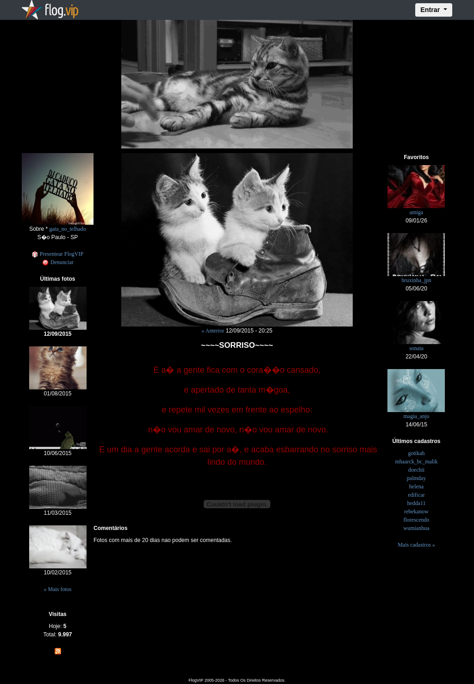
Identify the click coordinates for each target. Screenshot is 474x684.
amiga (416, 212)
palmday (416, 478)
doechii (416, 470)
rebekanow (416, 511)
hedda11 (416, 503)
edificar (416, 495)
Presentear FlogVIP (57, 254)
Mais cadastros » (416, 545)
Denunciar (58, 262)
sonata (416, 348)
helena (416, 486)
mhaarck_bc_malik (416, 461)
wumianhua (416, 528)
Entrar (431, 9)
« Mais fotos (58, 589)
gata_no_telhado (68, 229)
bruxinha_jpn (416, 280)
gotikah (416, 453)
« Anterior (212, 330)
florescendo (416, 520)
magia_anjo (416, 416)
